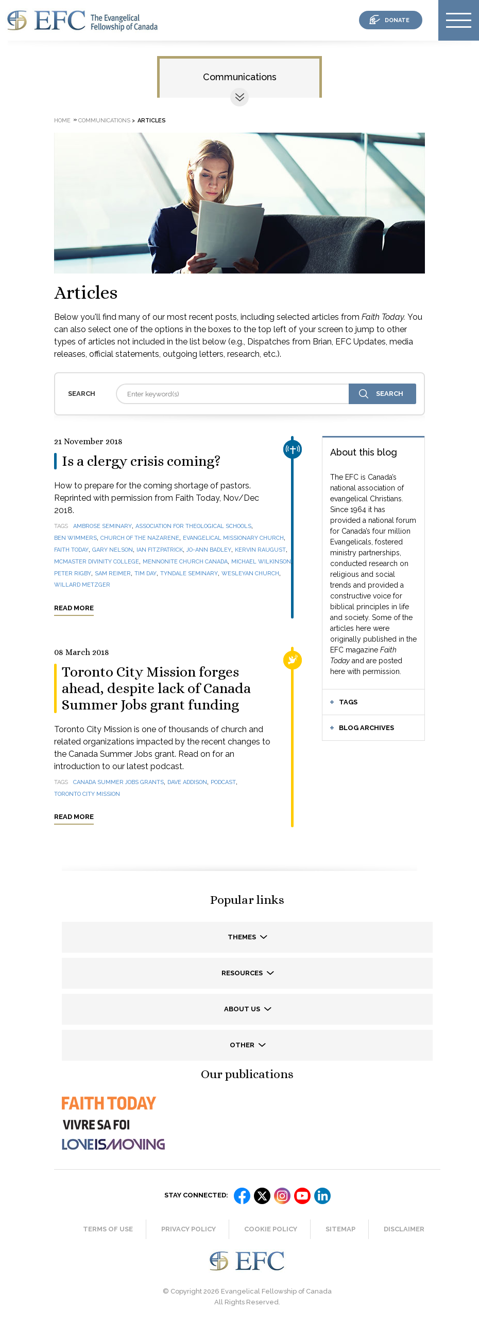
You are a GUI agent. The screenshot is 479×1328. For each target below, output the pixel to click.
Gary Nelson (112, 550)
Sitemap (340, 1229)
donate (397, 20)
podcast (223, 782)
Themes (243, 937)
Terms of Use (108, 1229)
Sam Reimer (113, 573)
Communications (240, 76)
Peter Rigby (72, 573)
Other (243, 1045)
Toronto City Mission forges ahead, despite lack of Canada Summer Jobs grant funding (156, 688)
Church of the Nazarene (139, 538)
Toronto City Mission (87, 794)
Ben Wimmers (75, 538)
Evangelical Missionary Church (233, 538)
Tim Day (145, 573)
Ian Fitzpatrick (159, 550)
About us (243, 1009)
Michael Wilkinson (261, 561)
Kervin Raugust (260, 550)
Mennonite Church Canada (185, 561)
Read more (74, 608)
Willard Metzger (82, 584)
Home (62, 120)
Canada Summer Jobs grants (118, 782)
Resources (242, 973)
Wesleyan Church (250, 573)
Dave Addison (187, 782)
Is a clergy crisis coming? (141, 461)
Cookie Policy (270, 1229)
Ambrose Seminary (102, 526)
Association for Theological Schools (193, 526)
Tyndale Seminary (189, 573)
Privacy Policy (188, 1229)
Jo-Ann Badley (208, 550)
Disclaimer (404, 1229)
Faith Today (71, 550)
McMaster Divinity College (96, 561)
